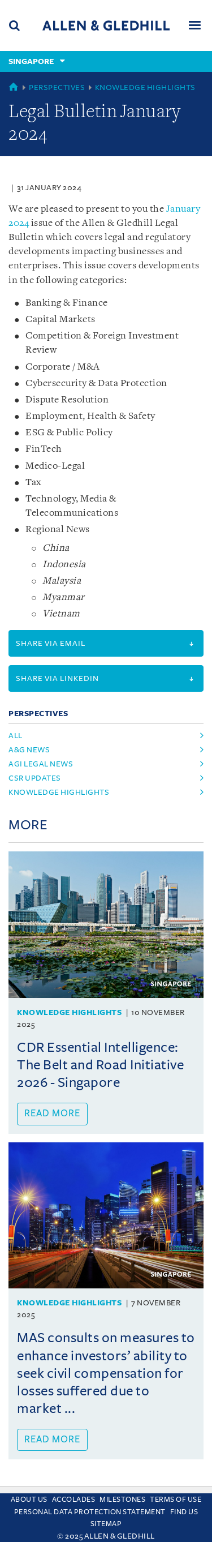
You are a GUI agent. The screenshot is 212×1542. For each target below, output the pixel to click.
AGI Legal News (40, 764)
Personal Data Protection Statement (90, 1512)
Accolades (74, 1500)
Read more (52, 1113)
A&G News (29, 750)
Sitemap (106, 1524)
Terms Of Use (175, 1500)
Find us (184, 1512)
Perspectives (57, 87)
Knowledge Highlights (145, 87)
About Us (29, 1500)
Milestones (122, 1500)
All (15, 735)
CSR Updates (34, 778)
